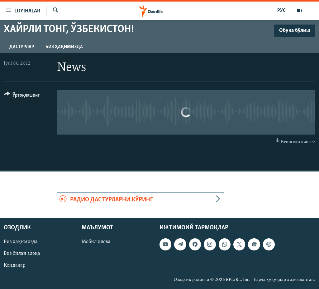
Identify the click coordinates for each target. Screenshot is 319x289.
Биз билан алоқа (22, 253)
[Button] (22, 96)
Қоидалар (15, 265)
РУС (281, 10)
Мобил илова (96, 242)
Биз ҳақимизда (64, 46)
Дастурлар (21, 46)
